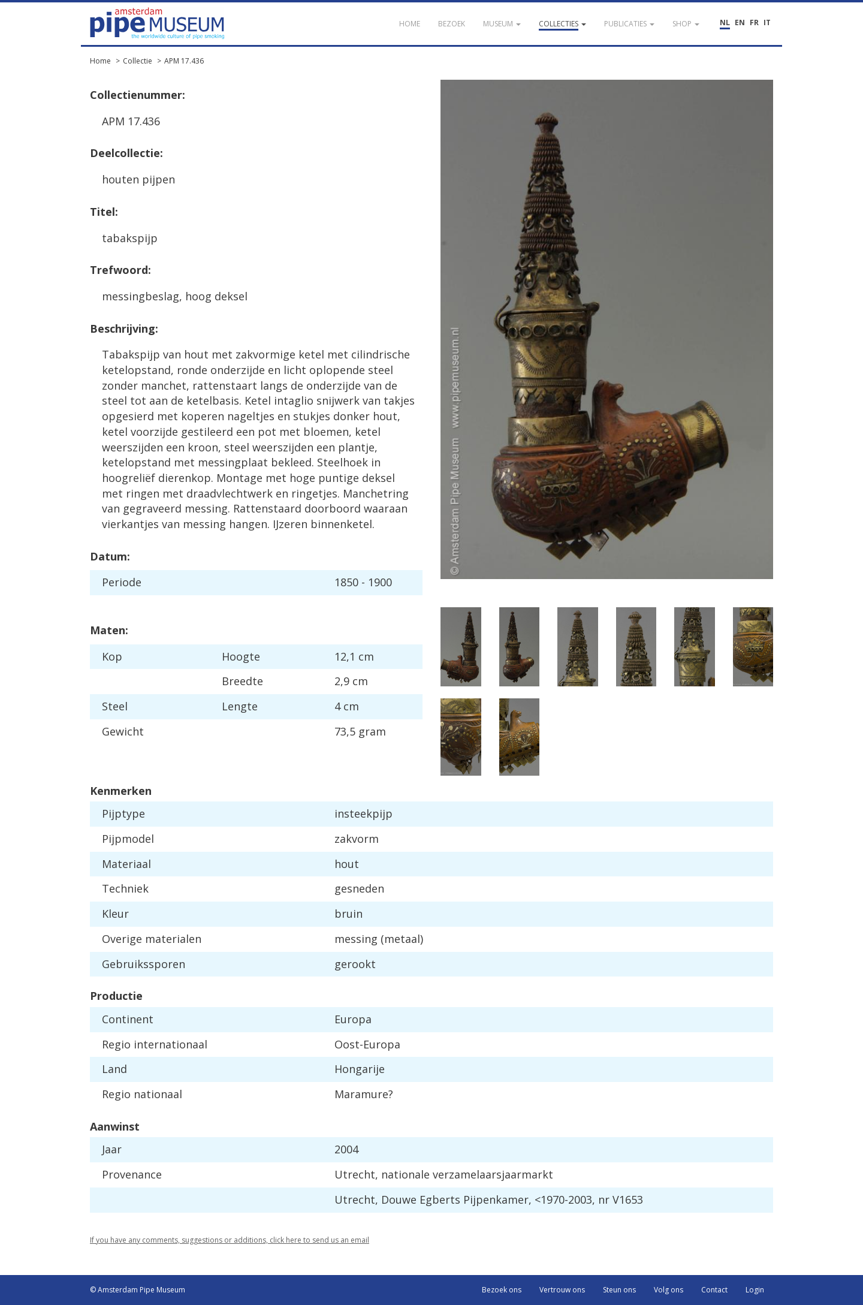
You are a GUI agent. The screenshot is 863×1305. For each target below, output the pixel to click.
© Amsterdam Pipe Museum (137, 1290)
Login (755, 1290)
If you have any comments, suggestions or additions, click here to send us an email (229, 1240)
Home (100, 61)
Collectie (137, 61)
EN (740, 22)
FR (754, 22)
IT (767, 22)
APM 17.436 (184, 61)
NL (725, 22)
